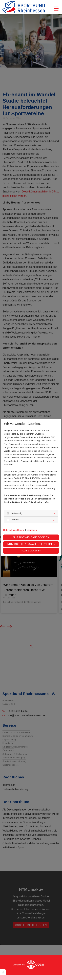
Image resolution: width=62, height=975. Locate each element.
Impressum (32, 530)
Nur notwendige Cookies (31, 537)
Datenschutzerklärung (13, 530)
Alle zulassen (31, 550)
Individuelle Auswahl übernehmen (31, 544)
